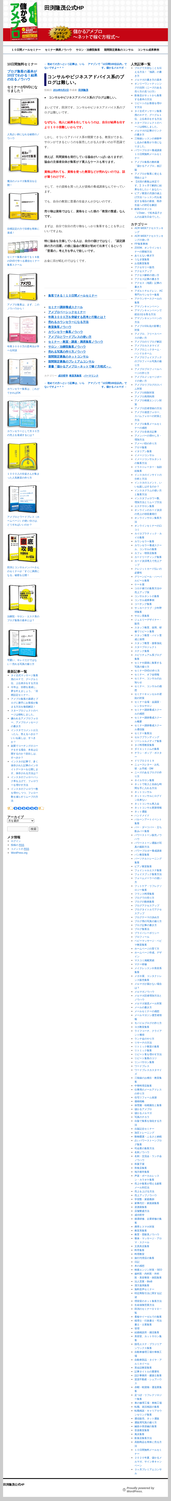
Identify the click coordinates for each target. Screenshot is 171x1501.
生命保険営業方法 (144, 1305)
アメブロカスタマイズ (147, 345)
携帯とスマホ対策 (144, 1226)
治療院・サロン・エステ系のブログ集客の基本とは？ (23, 616)
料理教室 (139, 1254)
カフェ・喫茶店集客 (146, 553)
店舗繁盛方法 (142, 1211)
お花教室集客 (142, 263)
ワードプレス (142, 1066)
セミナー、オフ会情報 (147, 674)
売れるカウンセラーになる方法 (68, 322)
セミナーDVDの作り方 (147, 670)
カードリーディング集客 (148, 557)
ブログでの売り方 (144, 897)
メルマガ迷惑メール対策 (148, 1003)
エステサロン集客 (144, 506)
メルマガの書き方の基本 (148, 79)
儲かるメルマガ (143, 1113)
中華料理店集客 (143, 1085)
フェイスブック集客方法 (148, 874)
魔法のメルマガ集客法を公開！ (23, 166)
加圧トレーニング (144, 1132)
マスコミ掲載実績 (144, 960)
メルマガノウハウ (144, 991)
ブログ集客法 (142, 929)
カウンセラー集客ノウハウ (65, 331)
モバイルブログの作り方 (148, 1023)
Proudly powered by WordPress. (140, 1489)
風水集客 (139, 1434)
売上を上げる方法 (144, 1191)
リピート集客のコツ (146, 1058)
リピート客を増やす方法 (148, 1054)
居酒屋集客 (141, 1207)
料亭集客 (139, 1250)
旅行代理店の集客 (144, 1258)
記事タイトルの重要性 (147, 1371)
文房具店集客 (142, 1246)
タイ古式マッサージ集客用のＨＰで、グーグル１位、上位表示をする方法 (24, 679)
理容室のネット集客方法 (148, 1301)
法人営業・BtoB (143, 1281)
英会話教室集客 (143, 1367)
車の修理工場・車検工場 (148, 1402)
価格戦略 (139, 1101)
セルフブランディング (147, 737)
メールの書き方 (143, 1007)
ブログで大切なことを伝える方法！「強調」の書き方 (148, 72)
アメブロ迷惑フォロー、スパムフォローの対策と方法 (148, 416)
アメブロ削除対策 (144, 392)
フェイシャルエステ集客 (148, 870)
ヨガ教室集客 (142, 1027)
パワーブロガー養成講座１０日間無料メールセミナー (148, 154)
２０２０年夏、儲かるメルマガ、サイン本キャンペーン (148, 1461)
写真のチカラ (142, 1117)
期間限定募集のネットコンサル (68, 356)
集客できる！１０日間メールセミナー (72, 295)
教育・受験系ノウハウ (147, 1234)
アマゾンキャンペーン (147, 306)
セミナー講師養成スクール (65, 307)
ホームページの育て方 (147, 948)
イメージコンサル (144, 455)
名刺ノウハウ (142, 1152)
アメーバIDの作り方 (146, 443)
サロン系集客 (142, 615)
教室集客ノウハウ (59, 327)
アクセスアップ (143, 271)
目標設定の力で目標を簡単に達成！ (23, 213)
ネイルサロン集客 (144, 780)
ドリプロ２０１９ (144, 760)
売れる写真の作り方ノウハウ (67, 351)
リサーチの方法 (143, 1042)
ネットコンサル (143, 792)
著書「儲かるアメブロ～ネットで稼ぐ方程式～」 (80, 366)
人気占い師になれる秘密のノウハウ (23, 119)
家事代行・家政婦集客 (147, 1203)
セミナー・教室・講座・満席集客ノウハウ (75, 341)
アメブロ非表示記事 (146, 431)
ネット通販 (141, 811)
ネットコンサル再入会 (147, 803)
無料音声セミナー (144, 1289)
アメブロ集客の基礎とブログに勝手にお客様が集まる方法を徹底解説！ (24, 702)
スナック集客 (142, 651)
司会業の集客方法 (144, 1148)
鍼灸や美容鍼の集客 (146, 1426)
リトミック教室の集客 (147, 1046)
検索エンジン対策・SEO (148, 1269)
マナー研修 (141, 964)
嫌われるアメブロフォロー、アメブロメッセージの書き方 (24, 722)
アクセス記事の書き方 (147, 279)
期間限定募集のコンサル (119, 49)
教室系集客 (75, 375)
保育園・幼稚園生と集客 (148, 1105)
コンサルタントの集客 (147, 596)
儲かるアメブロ (143, 1109)
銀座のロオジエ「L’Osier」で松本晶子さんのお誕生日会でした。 (148, 213)
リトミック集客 (143, 1050)
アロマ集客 (141, 447)
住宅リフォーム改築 (146, 1097)
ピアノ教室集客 (143, 866)
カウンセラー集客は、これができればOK (23, 389)
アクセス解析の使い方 (147, 275)
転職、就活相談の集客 (147, 1406)
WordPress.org (19, 852)
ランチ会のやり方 (144, 1038)
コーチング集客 (143, 604)
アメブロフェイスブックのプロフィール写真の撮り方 (148, 361)
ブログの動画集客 (144, 901)
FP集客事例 (141, 243)
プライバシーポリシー (147, 933)
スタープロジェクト (146, 647)
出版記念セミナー (144, 1128)
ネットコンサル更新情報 (148, 807)
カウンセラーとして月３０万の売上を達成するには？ (23, 431)
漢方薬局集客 (142, 1285)
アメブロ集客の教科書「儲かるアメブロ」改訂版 (148, 166)
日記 (137, 1261)
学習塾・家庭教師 (144, 1199)
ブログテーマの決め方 (147, 917)
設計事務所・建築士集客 (148, 1375)
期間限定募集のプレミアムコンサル (71, 361)
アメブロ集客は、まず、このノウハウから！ (23, 304)
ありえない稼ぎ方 (144, 255)
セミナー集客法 (143, 733)
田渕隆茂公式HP (64, 8)
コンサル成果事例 (148, 49)
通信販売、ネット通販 (147, 1418)
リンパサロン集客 (144, 1062)
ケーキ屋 (139, 584)
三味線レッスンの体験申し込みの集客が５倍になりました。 (148, 142)
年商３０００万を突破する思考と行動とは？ (77, 317)
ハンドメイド (142, 815)
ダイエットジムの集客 (147, 749)
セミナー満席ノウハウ (58, 49)
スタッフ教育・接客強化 (148, 643)
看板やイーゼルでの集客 (148, 1316)
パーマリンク (91, 375)
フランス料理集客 (144, 893)
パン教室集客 (142, 854)
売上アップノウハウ (146, 1195)
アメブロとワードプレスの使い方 (69, 336)
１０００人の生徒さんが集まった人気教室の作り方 (23, 473)
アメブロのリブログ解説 (148, 341)
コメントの (20, 849)
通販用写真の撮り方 (146, 1422)
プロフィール (142, 936)
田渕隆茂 (83, 90)
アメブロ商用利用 (144, 396)
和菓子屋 (139, 1164)
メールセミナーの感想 (147, 1011)
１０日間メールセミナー (26, 49)
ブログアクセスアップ (147, 905)
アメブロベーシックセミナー (67, 312)
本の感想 (139, 1265)
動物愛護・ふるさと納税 (148, 1136)
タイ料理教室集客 (144, 745)
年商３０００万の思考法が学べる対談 (23, 346)
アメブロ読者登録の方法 (148, 408)
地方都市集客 (142, 1171)
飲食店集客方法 (143, 1438)
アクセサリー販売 (144, 267)
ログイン (16, 841)
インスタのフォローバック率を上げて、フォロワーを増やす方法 (24, 781)
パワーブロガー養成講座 (148, 850)
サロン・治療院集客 (88, 49)
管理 (137, 1328)
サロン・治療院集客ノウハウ (67, 346)
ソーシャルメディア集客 (148, 741)
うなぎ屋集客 (142, 259)
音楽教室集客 (142, 1430)
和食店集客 (141, 1168)
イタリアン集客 (143, 451)
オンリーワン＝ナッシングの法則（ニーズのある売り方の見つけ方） (148, 87)
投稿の (17, 845)
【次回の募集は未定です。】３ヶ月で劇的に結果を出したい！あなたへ (148, 185)
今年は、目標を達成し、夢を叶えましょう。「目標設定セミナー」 (24, 691)
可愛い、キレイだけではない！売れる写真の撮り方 (22, 660)
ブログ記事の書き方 (146, 925)
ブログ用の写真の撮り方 (148, 921)
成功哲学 (63, 375)
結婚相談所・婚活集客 (147, 1332)
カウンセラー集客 (144, 541)
